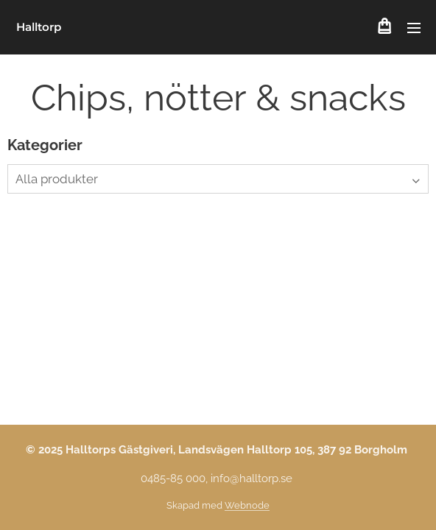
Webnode (247, 505)
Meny (414, 28)
